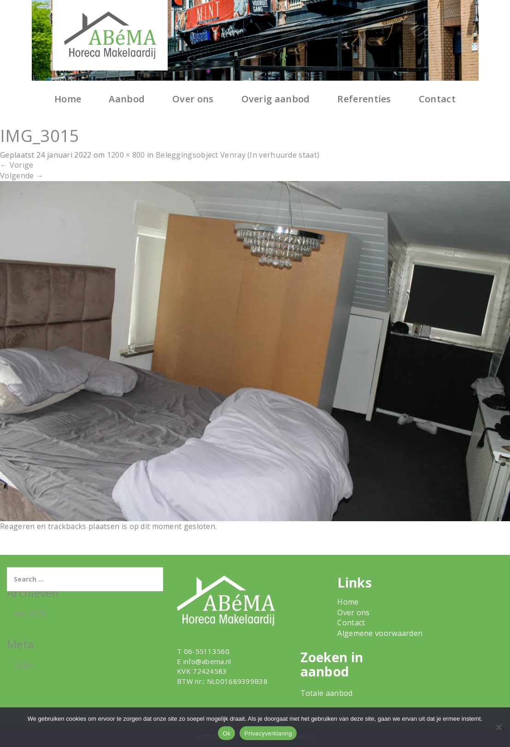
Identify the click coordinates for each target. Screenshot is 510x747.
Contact (437, 99)
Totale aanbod (326, 693)
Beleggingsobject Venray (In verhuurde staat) (237, 155)
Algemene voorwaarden (379, 633)
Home (67, 99)
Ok (226, 733)
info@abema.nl (207, 661)
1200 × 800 (126, 155)
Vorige (16, 165)
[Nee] (498, 727)
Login (24, 664)
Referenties (364, 99)
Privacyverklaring (268, 733)
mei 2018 (30, 613)
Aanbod (127, 99)
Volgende (21, 176)
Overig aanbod (275, 99)
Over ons (192, 99)
